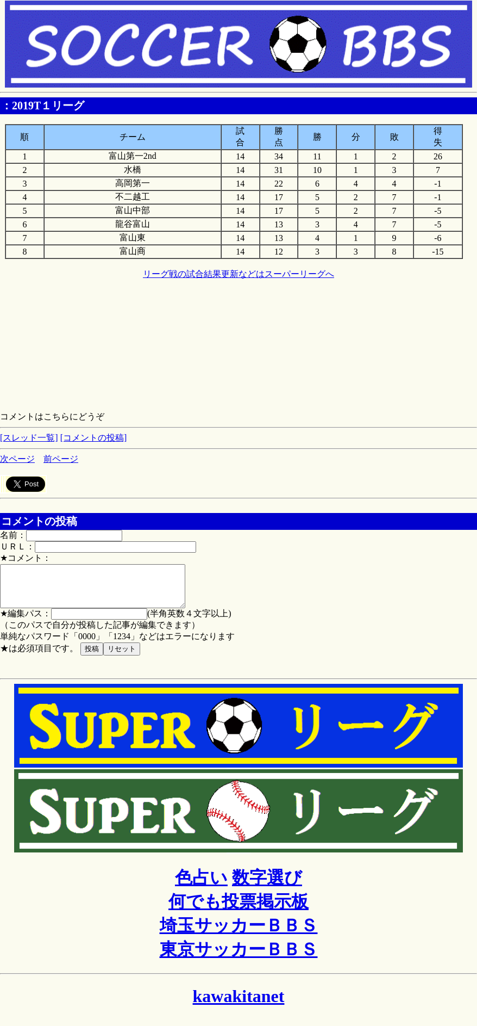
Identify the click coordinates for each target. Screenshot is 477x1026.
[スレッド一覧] (29, 437)
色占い (201, 885)
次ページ (17, 458)
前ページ (60, 458)
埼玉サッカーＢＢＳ (239, 933)
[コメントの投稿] (93, 437)
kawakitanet (239, 1004)
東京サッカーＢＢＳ (239, 957)
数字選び (267, 885)
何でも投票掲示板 (238, 909)
